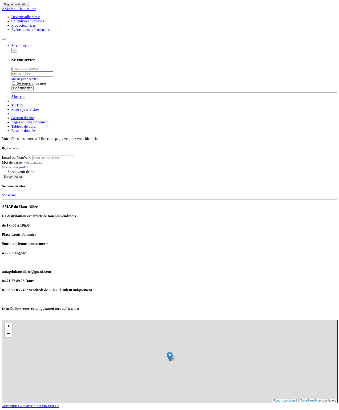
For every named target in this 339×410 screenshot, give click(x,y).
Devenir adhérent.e (25, 17)
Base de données (23, 131)
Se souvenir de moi (29, 83)
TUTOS (17, 105)
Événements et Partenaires (31, 30)
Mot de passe (12, 162)
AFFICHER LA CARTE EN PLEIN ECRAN (30, 406)
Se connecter (13, 176)
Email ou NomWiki (17, 157)
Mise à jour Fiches (25, 109)
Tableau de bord (23, 126)
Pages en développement (29, 122)
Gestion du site (22, 118)
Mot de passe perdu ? (24, 79)
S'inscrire (18, 97)
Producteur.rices (23, 25)
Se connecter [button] (21, 46)
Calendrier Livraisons (27, 21)
